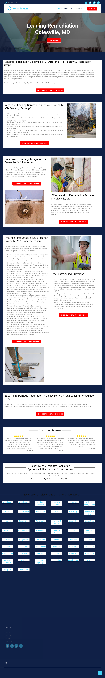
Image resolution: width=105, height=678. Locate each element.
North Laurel (7, 553)
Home (59, 8)
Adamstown (24, 511)
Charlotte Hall (23, 530)
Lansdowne (73, 502)
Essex (57, 553)
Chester (40, 553)
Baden (7, 511)
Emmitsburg (7, 521)
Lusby (56, 539)
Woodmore (7, 502)
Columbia (57, 560)
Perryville (7, 569)
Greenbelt (40, 530)
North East (89, 553)
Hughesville (24, 539)
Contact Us (92, 9)
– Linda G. (92, 448)
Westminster (89, 546)
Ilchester (23, 560)
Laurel (7, 539)
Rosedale (56, 546)
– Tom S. (61, 450)
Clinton (24, 546)
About (72, 8)
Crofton (7, 530)
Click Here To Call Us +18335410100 (50, 90)
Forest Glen (24, 521)
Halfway (24, 553)
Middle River (73, 560)
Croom (7, 546)
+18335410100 (11, 3)
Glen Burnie (40, 539)
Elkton (89, 539)
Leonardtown (40, 546)
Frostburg (73, 511)
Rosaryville (73, 546)
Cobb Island (57, 511)
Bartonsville (40, 521)
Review (65, 8)
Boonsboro (89, 521)
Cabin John (73, 521)
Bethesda (24, 569)
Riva (73, 530)
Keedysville (40, 511)
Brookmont (24, 502)
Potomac (73, 539)
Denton (90, 560)
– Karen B (30, 450)
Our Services (80, 8)
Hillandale (73, 553)
